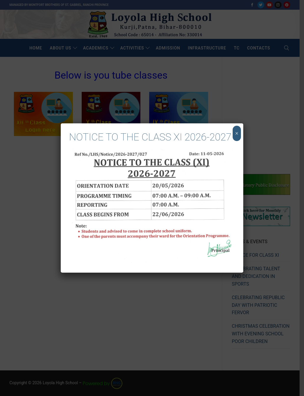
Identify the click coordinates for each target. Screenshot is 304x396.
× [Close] (236, 133)
